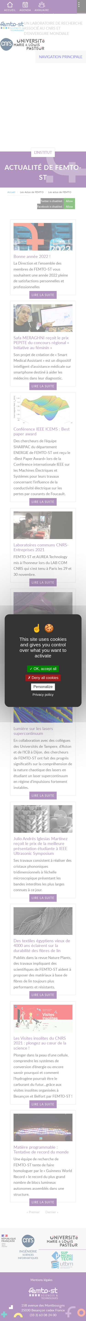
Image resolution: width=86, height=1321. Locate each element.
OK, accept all (43, 669)
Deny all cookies (43, 678)
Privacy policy (43, 694)
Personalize (43, 687)
